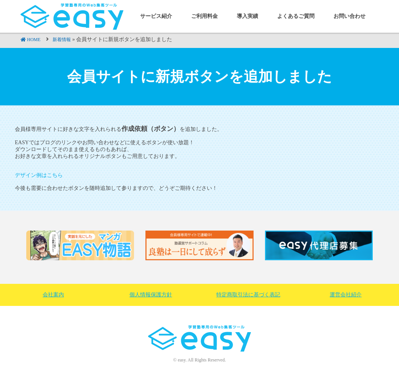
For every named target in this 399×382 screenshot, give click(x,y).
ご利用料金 (204, 16)
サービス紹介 (156, 16)
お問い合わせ (349, 16)
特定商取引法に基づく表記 (248, 295)
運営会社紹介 (346, 295)
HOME (33, 39)
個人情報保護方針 (150, 295)
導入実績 (247, 16)
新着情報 (62, 39)
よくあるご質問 (295, 16)
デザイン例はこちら (39, 175)
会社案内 (53, 295)
